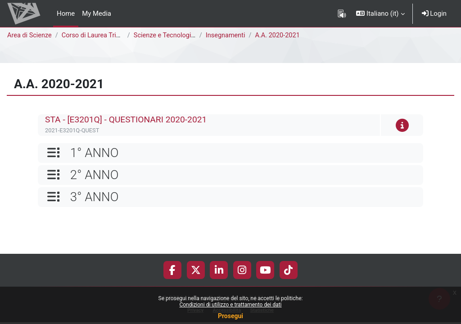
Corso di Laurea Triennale (101, 36)
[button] (380, 13)
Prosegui (230, 316)
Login (434, 13)
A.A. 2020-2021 (280, 36)
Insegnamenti (227, 36)
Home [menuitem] (66, 13)
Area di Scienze (30, 36)
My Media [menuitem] (96, 13)
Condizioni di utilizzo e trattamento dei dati (230, 305)
